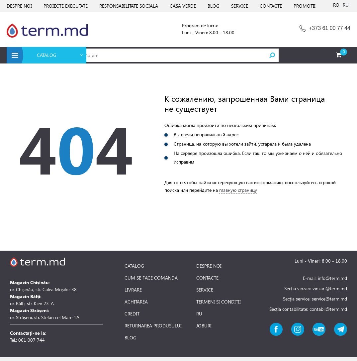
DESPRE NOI (19, 6)
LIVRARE (133, 290)
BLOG (214, 6)
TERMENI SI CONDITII (218, 302)
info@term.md (332, 278)
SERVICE (239, 6)
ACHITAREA (136, 302)
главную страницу (238, 190)
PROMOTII (304, 6)
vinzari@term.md (329, 288)
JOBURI (204, 325)
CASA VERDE (183, 6)
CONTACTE (271, 6)
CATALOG (134, 266)
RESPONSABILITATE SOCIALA (128, 6)
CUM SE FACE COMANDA (151, 278)
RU (346, 5)
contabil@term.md (328, 309)
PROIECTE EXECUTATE (66, 6)
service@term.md (329, 299)
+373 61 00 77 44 (329, 28)
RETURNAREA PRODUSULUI (153, 325)
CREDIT (132, 313)
